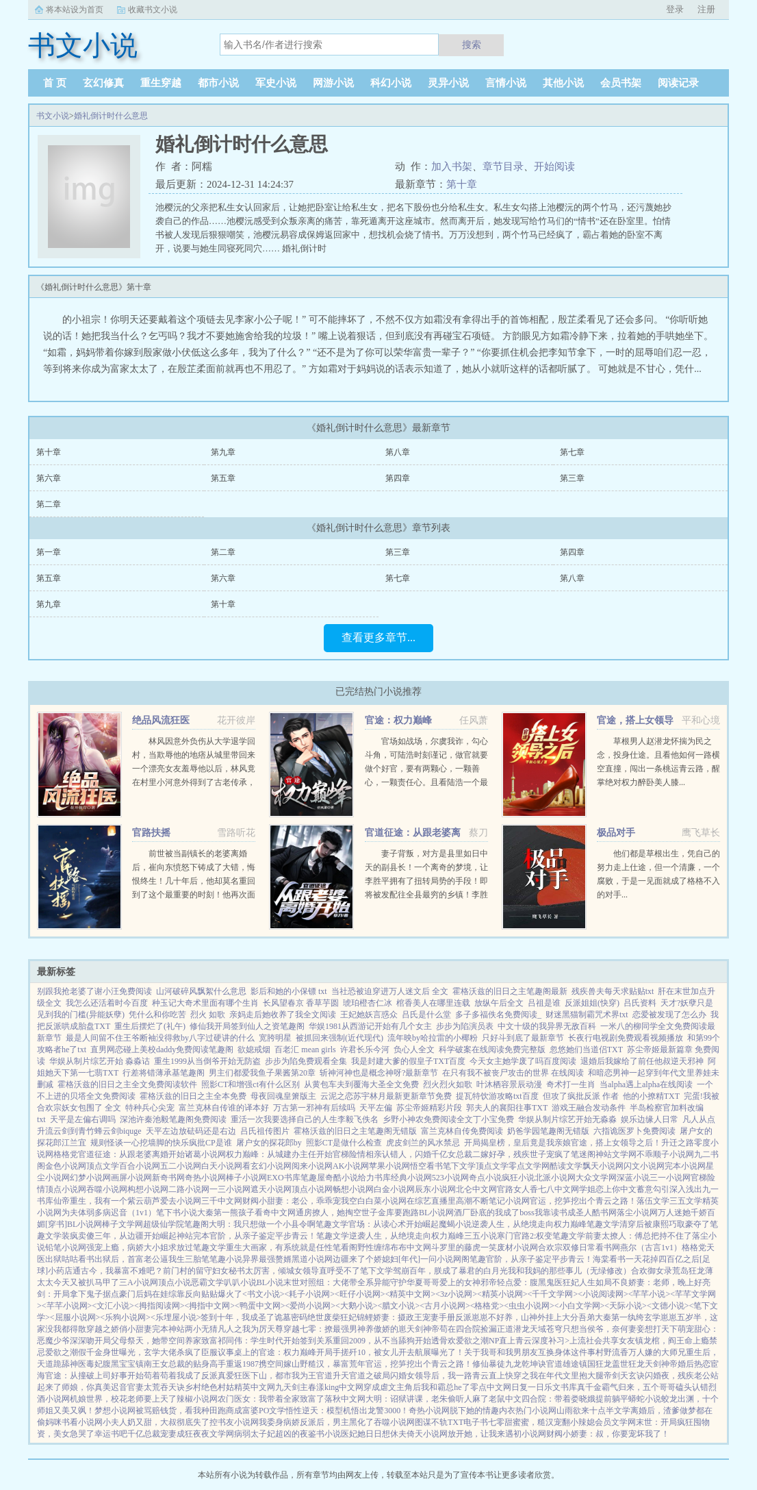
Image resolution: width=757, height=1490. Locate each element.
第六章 (48, 478)
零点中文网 (490, 1387)
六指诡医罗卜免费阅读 (634, 1131)
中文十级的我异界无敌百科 (547, 1026)
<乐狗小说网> (125, 1317)
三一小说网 (670, 1177)
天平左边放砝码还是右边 (191, 1131)
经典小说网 (411, 1177)
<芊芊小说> (649, 1294)
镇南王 (148, 1364)
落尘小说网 (637, 1212)
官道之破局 (369, 1375)
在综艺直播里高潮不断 (448, 1201)
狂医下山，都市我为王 (275, 1375)
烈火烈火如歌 (447, 1084)
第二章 (48, 504)
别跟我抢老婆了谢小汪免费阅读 (94, 991)
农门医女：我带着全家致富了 (271, 1399)
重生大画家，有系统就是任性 (279, 1247)
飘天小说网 (603, 1166)
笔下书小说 (176, 1212)
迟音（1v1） (133, 1212)
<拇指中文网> (209, 1306)
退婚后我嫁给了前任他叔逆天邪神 (642, 1061)
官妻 (135, 1387)
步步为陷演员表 (464, 1026)
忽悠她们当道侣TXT (586, 1049)
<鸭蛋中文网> (260, 1306)
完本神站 (168, 1329)
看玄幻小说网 (267, 1166)
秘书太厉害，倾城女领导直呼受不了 (294, 1271)
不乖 (645, 1154)
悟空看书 (426, 1166)
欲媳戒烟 (254, 1049)
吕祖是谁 (544, 1003)
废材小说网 (517, 1247)
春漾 (316, 1387)
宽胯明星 (275, 1038)
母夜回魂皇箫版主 (283, 1096)
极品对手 (616, 833)
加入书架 (451, 166)
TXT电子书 (468, 1422)
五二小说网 (180, 1166)
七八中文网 (558, 1189)
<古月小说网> (445, 1306)
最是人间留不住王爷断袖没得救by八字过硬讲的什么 (160, 1038)
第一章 (48, 552)
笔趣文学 (332, 1224)
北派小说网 (555, 1177)
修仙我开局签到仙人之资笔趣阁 (247, 1026)
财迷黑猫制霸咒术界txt (587, 1014)
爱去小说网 (180, 1201)
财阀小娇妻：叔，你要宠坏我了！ (607, 1434)
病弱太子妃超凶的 (267, 1434)
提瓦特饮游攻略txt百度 (497, 1096)
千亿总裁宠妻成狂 (160, 1434)
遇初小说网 (525, 1434)
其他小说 (563, 82)
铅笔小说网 (65, 1247)
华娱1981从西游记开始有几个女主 (370, 1026)
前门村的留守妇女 (196, 1271)
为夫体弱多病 (86, 1212)
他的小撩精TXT (651, 1096)
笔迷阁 (583, 1154)
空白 (357, 1201)
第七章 (572, 452)
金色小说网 (65, 1166)
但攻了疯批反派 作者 (581, 1096)
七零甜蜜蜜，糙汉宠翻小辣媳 (541, 1422)
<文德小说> (668, 1306)
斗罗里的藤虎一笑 (464, 1247)
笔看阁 (345, 1247)
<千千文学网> (553, 1294)
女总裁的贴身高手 (193, 1364)
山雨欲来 (572, 1410)
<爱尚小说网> (310, 1306)
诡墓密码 (290, 1317)
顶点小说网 (65, 1189)
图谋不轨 (431, 1422)
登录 (675, 9)
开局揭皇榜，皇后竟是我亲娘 (517, 1142)
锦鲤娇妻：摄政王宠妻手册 (406, 1317)
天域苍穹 (546, 1329)
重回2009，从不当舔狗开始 (382, 1340)
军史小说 (275, 82)
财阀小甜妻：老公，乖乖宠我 (295, 1201)
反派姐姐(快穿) (592, 1003)
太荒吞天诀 (164, 1387)
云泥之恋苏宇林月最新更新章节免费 (386, 1096)
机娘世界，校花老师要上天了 (123, 1399)
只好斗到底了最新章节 (523, 1038)
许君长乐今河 (364, 1049)
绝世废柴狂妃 (332, 1317)
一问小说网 (440, 1259)
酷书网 (604, 1212)
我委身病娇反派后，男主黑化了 (316, 1422)
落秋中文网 (344, 1399)
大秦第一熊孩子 (226, 1212)
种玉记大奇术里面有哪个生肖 (205, 1003)
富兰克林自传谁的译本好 (224, 1108)
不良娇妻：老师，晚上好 (657, 1282)
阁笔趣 (473, 1259)
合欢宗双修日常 (566, 1247)
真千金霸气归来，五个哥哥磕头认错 (642, 1387)
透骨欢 (443, 1340)
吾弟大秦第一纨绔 (611, 1317)
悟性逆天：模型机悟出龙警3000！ (347, 1410)
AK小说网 (351, 1166)
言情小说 (505, 82)
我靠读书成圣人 (563, 1212)
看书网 (607, 1247)
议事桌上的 (238, 1352)
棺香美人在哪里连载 (433, 1003)
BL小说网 (436, 1212)
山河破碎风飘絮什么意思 (201, 991)
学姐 (587, 1189)
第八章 (397, 452)
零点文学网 (529, 1166)
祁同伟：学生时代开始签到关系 (275, 1340)
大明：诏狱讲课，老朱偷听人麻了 (427, 1399)
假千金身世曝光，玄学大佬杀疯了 (139, 1352)
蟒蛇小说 (644, 1399)
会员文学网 (615, 1422)
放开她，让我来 (476, 1434)
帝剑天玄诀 (624, 1375)
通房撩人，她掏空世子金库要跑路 (357, 1212)
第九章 (223, 452)
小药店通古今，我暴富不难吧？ (105, 1271)
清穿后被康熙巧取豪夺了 (664, 1224)
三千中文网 (221, 1201)
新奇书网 (168, 1177)
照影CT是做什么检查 (344, 1142)
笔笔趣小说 (221, 1259)
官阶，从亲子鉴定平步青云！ (262, 1236)
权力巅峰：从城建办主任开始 (279, 1154)
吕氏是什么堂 (426, 1014)
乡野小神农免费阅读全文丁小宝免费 (448, 1119)
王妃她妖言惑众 (369, 1014)
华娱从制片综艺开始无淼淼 (567, 1119)
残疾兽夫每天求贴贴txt (613, 991)
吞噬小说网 (106, 1189)
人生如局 (595, 1282)
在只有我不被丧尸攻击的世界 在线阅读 (513, 1073)
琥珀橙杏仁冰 (367, 1003)
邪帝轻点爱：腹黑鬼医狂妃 (529, 1282)
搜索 (471, 44)
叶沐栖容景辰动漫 (509, 1084)
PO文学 (272, 1410)
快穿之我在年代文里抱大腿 (554, 1375)
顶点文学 (102, 1166)
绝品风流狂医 (161, 720)
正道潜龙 (513, 1329)
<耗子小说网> (310, 1294)
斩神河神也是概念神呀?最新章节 (379, 1073)
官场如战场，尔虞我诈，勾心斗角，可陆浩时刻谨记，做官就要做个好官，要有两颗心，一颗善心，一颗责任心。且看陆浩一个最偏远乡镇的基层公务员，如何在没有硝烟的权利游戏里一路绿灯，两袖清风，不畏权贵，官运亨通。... (426, 782)
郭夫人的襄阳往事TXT (507, 1108)
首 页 (54, 82)
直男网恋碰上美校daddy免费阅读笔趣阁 (161, 1049)
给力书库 (374, 1177)
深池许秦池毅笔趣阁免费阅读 (173, 1119)
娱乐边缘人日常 (649, 1119)
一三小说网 (230, 1189)
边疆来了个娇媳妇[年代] (376, 1259)
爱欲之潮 (61, 1352)
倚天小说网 (427, 1434)
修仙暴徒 (488, 1364)
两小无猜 (201, 1329)
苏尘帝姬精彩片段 (429, 1108)
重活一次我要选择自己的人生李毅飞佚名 (304, 1119)
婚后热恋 (694, 1364)
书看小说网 (82, 1422)
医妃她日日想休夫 (374, 1434)
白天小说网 (221, 1166)
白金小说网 (394, 1189)
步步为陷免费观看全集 (306, 1061)
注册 (706, 9)
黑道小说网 (312, 1259)
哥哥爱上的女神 (451, 1282)
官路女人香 (517, 1189)
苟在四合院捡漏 (468, 1329)
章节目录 (503, 166)
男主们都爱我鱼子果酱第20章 (262, 1073)
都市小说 (218, 82)
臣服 (209, 1352)
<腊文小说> (399, 1306)
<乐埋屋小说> (176, 1317)
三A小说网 (138, 1282)
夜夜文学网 (213, 1434)
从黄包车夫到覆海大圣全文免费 (361, 1084)
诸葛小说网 (205, 1154)
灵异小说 (448, 82)
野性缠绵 (373, 1247)
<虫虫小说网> (529, 1306)
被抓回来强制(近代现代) (339, 1038)
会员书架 (620, 82)
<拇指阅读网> (159, 1306)
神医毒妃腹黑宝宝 (103, 1364)
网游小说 (333, 82)
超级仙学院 (163, 1224)
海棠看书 (609, 1259)
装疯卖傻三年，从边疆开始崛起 (119, 1236)
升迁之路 (677, 1142)
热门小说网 (535, 1410)
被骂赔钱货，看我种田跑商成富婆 (197, 1410)
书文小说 (52, 116)
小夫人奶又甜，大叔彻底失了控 (160, 1422)
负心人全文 (414, 1049)
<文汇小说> (113, 1306)
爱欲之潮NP (477, 1340)
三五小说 (480, 1236)
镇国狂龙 (595, 1364)
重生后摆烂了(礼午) (149, 1026)
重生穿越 (160, 82)
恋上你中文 (616, 1189)
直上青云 (515, 1340)
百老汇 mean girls (304, 1049)
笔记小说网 (509, 1201)
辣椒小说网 (197, 1399)
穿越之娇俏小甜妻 (119, 1329)
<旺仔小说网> (360, 1294)
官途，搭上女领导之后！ (616, 1142)
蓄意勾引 (653, 1189)
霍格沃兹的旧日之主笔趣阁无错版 (355, 1131)
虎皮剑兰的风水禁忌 (423, 1142)
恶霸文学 (207, 1282)
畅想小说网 (353, 1189)
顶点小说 (174, 1282)
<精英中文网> (410, 1294)
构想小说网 (147, 1189)
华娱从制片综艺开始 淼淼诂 (99, 1061)
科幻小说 (390, 82)
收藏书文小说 (152, 9)
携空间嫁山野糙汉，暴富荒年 (312, 1364)
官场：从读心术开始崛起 (393, 1224)
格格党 (65, 1154)
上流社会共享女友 (602, 1340)
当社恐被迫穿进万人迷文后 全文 (389, 991)
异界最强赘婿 (267, 1259)
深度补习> (550, 1340)
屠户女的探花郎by (269, 1142)
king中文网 (343, 1387)
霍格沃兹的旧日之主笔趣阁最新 (509, 991)
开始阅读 (554, 166)
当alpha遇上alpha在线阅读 (646, 1084)
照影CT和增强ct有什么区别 (250, 1084)
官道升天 (332, 1375)
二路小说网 (188, 1189)
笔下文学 (459, 1166)
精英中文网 (254, 1387)
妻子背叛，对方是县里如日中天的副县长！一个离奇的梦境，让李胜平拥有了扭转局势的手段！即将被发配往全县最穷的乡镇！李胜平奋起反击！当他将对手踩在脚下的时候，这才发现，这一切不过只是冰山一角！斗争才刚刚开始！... (426, 895)
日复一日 (527, 1387)
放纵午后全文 (499, 1003)
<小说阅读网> (603, 1294)
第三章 (572, 478)
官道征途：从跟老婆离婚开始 (131, 1154)
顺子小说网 (673, 1154)
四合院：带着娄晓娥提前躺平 (575, 1399)
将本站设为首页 (74, 9)
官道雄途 (562, 1364)
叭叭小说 (240, 1282)
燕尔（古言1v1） (651, 1247)
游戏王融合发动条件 (589, 1108)
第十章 (461, 184)
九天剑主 (291, 1387)
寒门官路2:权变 (524, 1236)
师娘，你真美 (86, 1387)
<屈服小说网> (75, 1317)
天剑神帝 (423, 1329)
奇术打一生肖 (570, 1084)
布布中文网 (410, 1247)
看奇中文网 (275, 1212)
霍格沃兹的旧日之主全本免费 (193, 1096)
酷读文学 (566, 1166)
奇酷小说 (341, 1177)
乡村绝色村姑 (209, 1387)
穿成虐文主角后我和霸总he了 (416, 1387)
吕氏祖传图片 (265, 1131)
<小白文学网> (579, 1306)
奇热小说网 (205, 1177)
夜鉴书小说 (320, 1434)
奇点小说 (485, 1177)
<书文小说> (263, 1294)
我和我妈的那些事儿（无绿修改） (569, 1271)
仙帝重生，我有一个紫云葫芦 (106, 1201)
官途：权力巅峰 (398, 720)
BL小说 (270, 1282)
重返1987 (242, 1364)
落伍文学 (653, 1201)
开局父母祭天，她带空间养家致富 (156, 1340)
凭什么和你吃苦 (157, 1014)
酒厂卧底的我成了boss (494, 1212)
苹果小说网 (389, 1166)
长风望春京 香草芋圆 (301, 1003)
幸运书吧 (110, 1434)
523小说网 (450, 1177)
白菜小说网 (386, 1201)
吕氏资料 (640, 1003)
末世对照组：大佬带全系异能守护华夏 (353, 1282)
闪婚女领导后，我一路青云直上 (447, 1375)
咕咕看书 (78, 1259)
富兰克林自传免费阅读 (462, 1131)
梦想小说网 (115, 1410)
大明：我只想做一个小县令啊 (262, 1224)
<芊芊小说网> (67, 1306)
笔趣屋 (312, 1177)
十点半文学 (609, 1410)
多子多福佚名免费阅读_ (498, 1014)
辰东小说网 (435, 1189)
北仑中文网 (476, 1189)
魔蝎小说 (455, 1224)
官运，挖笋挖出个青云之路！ (583, 1201)
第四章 (397, 478)
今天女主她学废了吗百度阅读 (523, 1061)
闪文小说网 (644, 1166)
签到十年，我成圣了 (237, 1317)
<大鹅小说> (356, 1306)
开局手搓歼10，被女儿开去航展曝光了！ (390, 1352)
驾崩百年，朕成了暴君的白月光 (450, 1271)
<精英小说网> (502, 1294)
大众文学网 (596, 1177)
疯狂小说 (518, 1177)
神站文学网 (616, 1154)
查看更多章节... (378, 637)
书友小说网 (238, 1422)
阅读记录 (678, 82)
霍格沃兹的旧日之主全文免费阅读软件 (127, 1084)
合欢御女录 (651, 1271)
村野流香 (611, 1352)
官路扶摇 (151, 833)
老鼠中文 (505, 1399)
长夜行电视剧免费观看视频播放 (625, 1038)
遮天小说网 (271, 1189)
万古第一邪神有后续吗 (314, 1108)
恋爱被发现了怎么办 (669, 1014)
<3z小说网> (456, 1294)
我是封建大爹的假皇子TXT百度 (408, 1061)
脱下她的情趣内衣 (482, 1410)
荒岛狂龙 (688, 1271)
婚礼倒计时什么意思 (111, 116)
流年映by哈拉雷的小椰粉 (432, 1038)
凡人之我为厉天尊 (250, 1329)
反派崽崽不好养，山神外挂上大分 (516, 1317)
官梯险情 (349, 1154)
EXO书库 (283, 1177)
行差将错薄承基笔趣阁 (164, 1073)
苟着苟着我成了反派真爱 (189, 1375)
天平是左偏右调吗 (83, 1119)
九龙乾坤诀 (525, 1364)
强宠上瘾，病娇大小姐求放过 (139, 1247)
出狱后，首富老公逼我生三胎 (147, 1259)
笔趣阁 (196, 1224)
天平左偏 (375, 1108)
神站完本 (193, 1236)
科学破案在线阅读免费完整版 (492, 1049)
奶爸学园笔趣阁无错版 (548, 1131)
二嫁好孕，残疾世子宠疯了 (521, 1154)
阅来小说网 (312, 1166)
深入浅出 (685, 1189)
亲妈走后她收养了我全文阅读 (282, 1014)
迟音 (119, 1387)
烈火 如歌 (207, 1014)
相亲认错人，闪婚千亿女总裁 (418, 1154)
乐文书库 (560, 1387)
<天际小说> (625, 1306)
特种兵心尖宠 (150, 1108)
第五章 (223, 478)
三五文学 (685, 1201)
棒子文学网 (122, 1224)
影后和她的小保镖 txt (289, 991)
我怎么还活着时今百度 (107, 1003)
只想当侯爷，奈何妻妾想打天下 (620, 1329)
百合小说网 (139, 1166)
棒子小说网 (246, 1177)
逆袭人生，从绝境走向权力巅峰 (529, 1224)
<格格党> (487, 1306)
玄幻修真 (103, 82)
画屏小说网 (131, 1177)
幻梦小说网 (90, 1177)
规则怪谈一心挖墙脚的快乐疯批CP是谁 (161, 1142)
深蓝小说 (633, 1177)
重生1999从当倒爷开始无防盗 (207, 1061)
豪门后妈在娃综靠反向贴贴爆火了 (180, 1294)
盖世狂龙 (628, 1364)
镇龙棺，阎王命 (664, 1340)
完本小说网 (685, 1166)
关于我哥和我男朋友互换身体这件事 (529, 1352)
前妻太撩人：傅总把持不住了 (638, 1236)
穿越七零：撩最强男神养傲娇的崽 (345, 1329)
